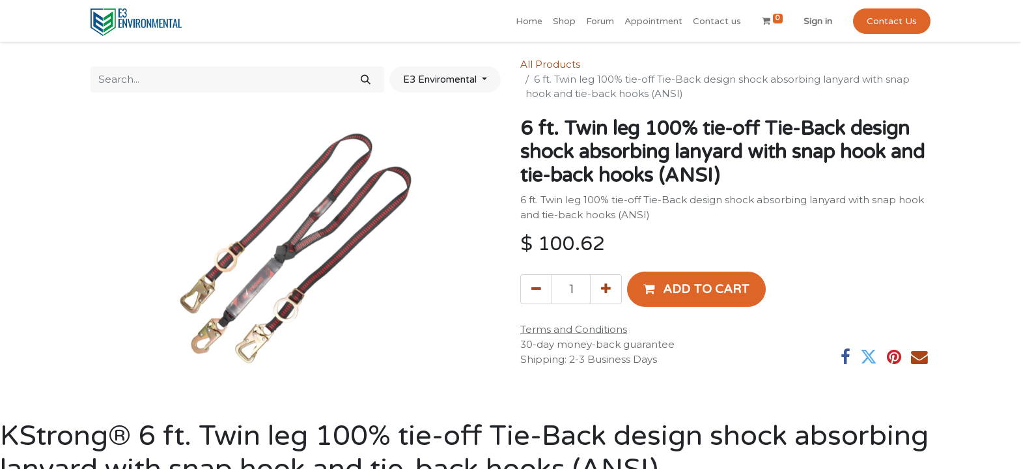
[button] (696, 289)
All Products (550, 64)
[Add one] (606, 289)
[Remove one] (536, 289)
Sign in (818, 21)
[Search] (365, 79)
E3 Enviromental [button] (441, 79)
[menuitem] (529, 21)
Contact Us (892, 21)
